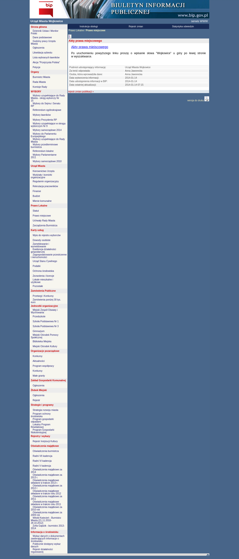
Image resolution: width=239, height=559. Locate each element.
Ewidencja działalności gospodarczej (43, 250)
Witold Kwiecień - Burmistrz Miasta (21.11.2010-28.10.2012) (46, 520)
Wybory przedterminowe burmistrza (44, 145)
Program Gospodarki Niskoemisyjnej (42, 431)
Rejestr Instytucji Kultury (45, 441)
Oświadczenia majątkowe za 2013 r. (46, 476)
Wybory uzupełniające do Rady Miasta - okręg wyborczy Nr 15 (48, 98)
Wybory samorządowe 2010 (47, 161)
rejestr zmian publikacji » (81, 91)
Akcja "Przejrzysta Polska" (46, 62)
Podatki (36, 266)
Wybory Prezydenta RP (45, 120)
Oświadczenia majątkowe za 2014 (46, 470)
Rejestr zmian (136, 26)
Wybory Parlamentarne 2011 (43, 156)
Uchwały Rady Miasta (44, 220)
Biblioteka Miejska (42, 341)
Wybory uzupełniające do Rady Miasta (48, 140)
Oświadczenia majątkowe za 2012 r (46, 486)
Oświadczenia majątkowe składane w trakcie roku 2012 (46, 492)
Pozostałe (38, 286)
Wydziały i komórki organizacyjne (41, 176)
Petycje (36, 67)
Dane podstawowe (42, 37)
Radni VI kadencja (42, 461)
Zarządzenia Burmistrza (45, 225)
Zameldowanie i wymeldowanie (40, 245)
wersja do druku (195, 100)
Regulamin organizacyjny (46, 181)
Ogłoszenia (38, 47)
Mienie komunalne (42, 201)
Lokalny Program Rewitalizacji (40, 425)
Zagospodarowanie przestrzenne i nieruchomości (49, 256)
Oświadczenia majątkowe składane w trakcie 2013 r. (45, 481)
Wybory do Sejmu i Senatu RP (45, 104)
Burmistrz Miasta (41, 77)
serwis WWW (199, 21)
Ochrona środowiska (43, 271)
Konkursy (37, 356)
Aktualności (39, 361)
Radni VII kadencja (42, 456)
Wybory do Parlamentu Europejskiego (43, 135)
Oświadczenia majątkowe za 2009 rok (46, 513)
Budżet (36, 196)
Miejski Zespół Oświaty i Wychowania (44, 311)
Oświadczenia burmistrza (46, 451)
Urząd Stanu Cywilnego (45, 261)
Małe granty (39, 375)
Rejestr (36, 400)
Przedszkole (39, 316)
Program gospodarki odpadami (42, 420)
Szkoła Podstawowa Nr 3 (46, 326)
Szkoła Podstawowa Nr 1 (46, 321)
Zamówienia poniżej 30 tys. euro (46, 301)
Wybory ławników (42, 115)
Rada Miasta (39, 82)
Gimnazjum (39, 331)
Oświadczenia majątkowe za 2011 (46, 497)
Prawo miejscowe (42, 215)
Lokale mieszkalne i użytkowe (42, 280)
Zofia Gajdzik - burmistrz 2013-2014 (48, 527)
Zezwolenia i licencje (43, 276)
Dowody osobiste (41, 240)
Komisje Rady (40, 87)
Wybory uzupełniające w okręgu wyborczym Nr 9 (48, 124)
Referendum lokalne (43, 151)
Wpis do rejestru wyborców (46, 235)
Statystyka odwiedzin (183, 26)
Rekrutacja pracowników (45, 186)
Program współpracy (43, 366)
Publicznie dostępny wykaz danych (46, 545)
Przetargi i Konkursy (43, 296)
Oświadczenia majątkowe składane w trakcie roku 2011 (46, 503)
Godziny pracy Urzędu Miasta (43, 42)
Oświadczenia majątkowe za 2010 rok (46, 508)
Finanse (37, 191)
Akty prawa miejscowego (89, 47)
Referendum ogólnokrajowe (47, 110)
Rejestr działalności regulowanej (42, 550)
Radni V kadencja (42, 466)
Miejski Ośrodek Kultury (45, 346)
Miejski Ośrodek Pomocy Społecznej (44, 336)
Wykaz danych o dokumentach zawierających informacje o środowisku (47, 538)
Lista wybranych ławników (46, 57)
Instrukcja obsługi (89, 26)
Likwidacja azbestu (42, 52)
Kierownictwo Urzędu (44, 171)
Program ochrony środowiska (41, 415)
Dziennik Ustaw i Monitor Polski (44, 32)
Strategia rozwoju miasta (45, 410)
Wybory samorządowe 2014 (47, 130)
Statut (36, 211)
